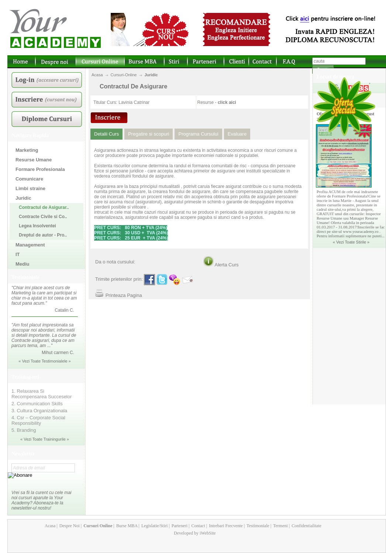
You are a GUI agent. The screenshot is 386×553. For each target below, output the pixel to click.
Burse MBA (126, 525)
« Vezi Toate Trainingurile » (44, 439)
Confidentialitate (305, 525)
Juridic (151, 75)
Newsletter (23, 453)
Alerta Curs (226, 264)
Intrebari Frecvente (225, 525)
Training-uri (25, 377)
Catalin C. (64, 310)
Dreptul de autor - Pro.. (43, 235)
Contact (197, 525)
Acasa (97, 75)
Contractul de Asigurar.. (44, 207)
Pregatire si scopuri (148, 134)
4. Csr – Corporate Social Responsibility (38, 420)
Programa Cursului (198, 134)
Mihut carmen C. (58, 352)
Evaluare (237, 134)
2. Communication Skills (37, 403)
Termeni (280, 525)
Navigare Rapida (30, 135)
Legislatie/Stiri (154, 525)
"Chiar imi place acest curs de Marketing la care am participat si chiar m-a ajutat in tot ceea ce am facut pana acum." (44, 295)
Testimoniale (25, 277)
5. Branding (23, 430)
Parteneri (178, 525)
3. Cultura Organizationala (39, 410)
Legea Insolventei (37, 225)
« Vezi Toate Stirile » (351, 242)
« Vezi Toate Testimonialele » (44, 361)
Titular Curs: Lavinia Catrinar (121, 102)
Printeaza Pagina (124, 295)
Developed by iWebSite (195, 533)
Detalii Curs (106, 134)
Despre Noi (69, 525)
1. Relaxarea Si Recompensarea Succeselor (41, 393)
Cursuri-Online (124, 75)
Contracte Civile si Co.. (43, 216)
